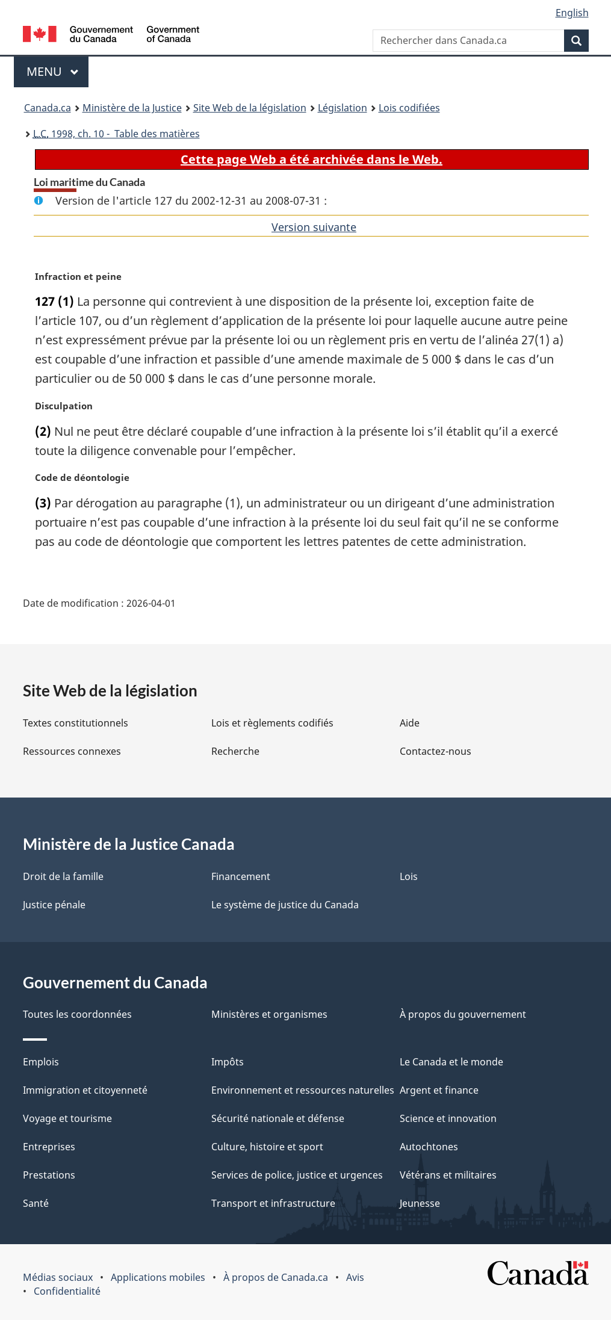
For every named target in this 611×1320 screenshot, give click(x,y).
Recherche (235, 751)
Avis (355, 1277)
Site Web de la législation (249, 107)
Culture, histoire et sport (267, 1146)
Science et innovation (448, 1118)
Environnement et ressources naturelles (302, 1090)
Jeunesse (420, 1203)
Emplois (41, 1061)
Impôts (227, 1061)
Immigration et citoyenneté (85, 1090)
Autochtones (429, 1146)
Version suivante (313, 227)
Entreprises (49, 1146)
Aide (410, 723)
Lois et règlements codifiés (272, 723)
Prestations (49, 1175)
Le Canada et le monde (451, 1061)
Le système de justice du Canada (285, 904)
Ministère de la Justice (132, 107)
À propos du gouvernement (463, 1014)
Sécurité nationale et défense (277, 1118)
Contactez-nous (435, 751)
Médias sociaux (58, 1277)
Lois (409, 876)
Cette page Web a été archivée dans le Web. (311, 159)
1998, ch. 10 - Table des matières (116, 133)
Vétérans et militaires (448, 1175)
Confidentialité (67, 1291)
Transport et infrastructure (273, 1203)
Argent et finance (439, 1090)
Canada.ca (47, 107)
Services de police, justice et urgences (297, 1175)
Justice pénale (54, 904)
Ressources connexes (72, 751)
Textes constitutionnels (75, 723)
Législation (342, 107)
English (572, 12)
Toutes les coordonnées (77, 1014)
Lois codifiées (409, 107)
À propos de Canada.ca (275, 1277)
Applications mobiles (158, 1277)
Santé (36, 1203)
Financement (240, 876)
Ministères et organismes (269, 1014)
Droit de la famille (63, 876)
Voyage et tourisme (67, 1118)
